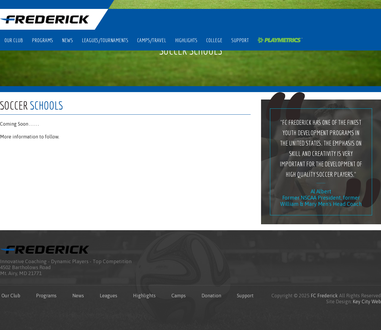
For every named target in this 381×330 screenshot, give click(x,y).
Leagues (108, 295)
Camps (178, 295)
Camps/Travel (151, 40)
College (214, 40)
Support (240, 40)
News (67, 40)
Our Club (13, 40)
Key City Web (367, 301)
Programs (42, 40)
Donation (211, 295)
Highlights (186, 40)
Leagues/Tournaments (105, 40)
